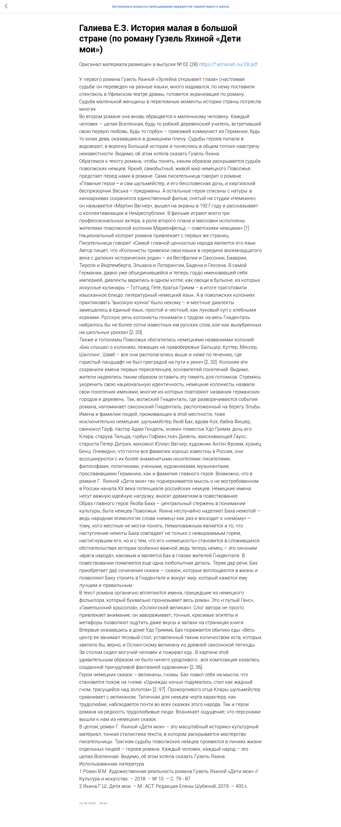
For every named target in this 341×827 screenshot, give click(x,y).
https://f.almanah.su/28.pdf (228, 64)
